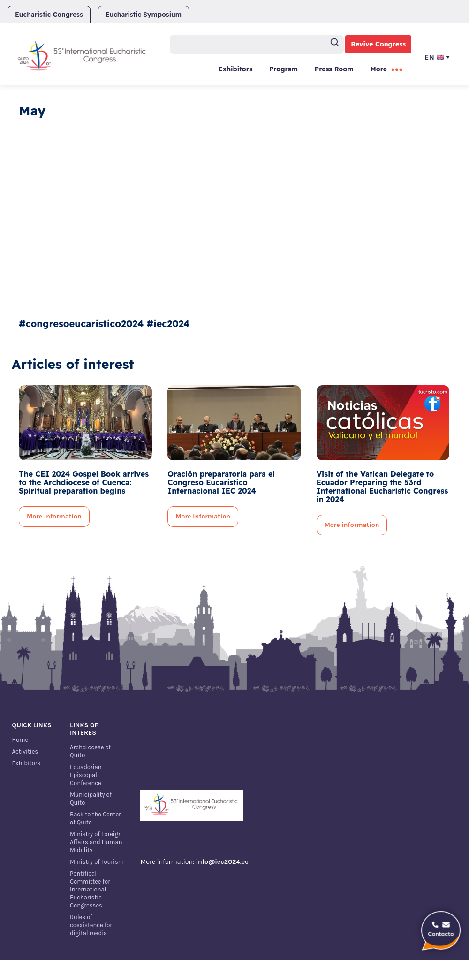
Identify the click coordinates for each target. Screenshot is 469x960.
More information (54, 516)
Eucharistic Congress (49, 14)
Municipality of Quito (91, 798)
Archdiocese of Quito (90, 751)
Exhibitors (235, 69)
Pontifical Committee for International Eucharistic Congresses (90, 889)
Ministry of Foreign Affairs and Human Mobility (96, 841)
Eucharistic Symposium (144, 14)
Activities (25, 751)
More (379, 69)
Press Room (334, 69)
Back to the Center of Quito (95, 818)
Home (20, 739)
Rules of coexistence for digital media (91, 925)
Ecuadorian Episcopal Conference (85, 774)
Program (283, 69)
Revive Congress (378, 44)
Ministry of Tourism (97, 861)
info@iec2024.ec (222, 862)
